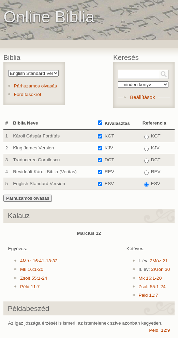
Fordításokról (27, 94)
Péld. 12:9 (159, 330)
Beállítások (142, 97)
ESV (109, 183)
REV (109, 171)
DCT (109, 159)
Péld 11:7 (30, 286)
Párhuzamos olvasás (35, 85)
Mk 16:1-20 (31, 269)
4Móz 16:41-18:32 (39, 260)
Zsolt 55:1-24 (33, 278)
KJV (109, 147)
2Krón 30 (160, 269)
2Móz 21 (158, 260)
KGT (109, 135)
